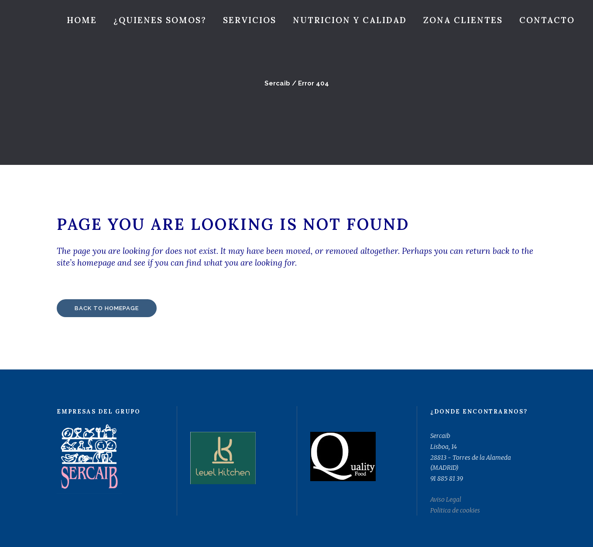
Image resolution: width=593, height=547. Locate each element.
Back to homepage (107, 308)
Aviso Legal (445, 499)
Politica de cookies (455, 510)
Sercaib (277, 83)
